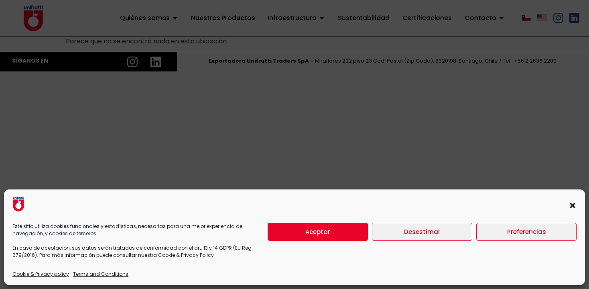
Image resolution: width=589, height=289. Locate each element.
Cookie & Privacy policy (40, 274)
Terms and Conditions (100, 274)
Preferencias (526, 232)
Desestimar (422, 232)
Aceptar (317, 232)
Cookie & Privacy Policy (186, 255)
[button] (573, 205)
